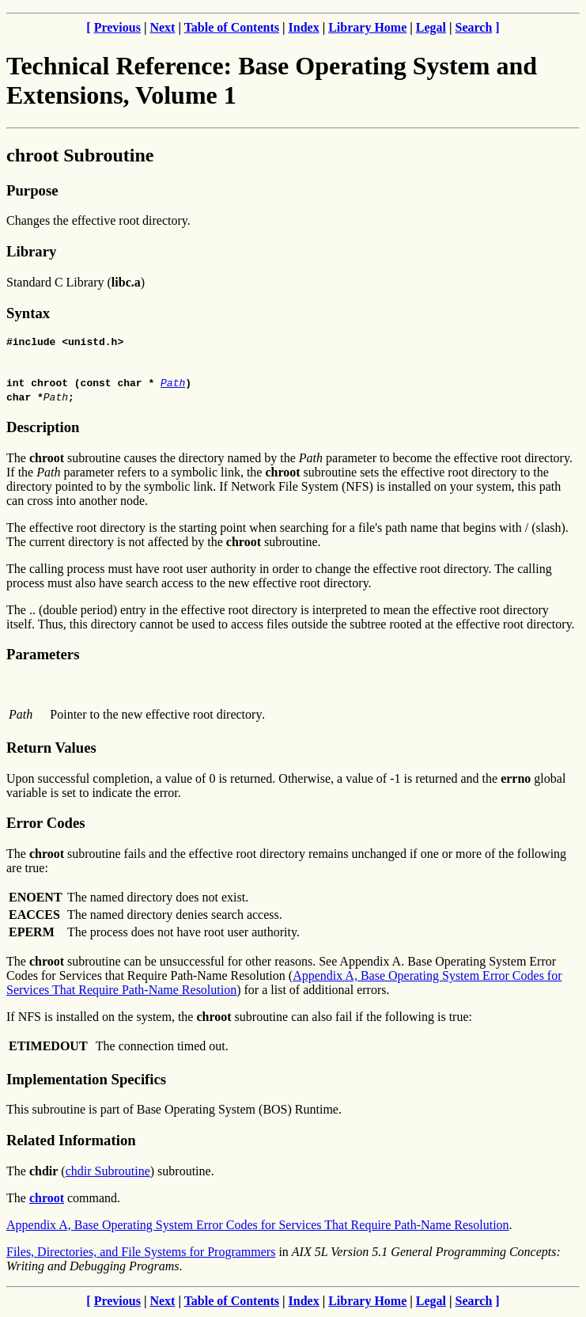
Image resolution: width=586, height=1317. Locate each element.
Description (42, 429)
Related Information (71, 1142)
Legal (431, 27)
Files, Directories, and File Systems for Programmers (140, 1254)
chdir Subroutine (108, 1173)
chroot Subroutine (79, 155)
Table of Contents (231, 27)
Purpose (32, 190)
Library (31, 251)
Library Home (367, 27)
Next (162, 27)
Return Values (51, 750)
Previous (117, 27)
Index (304, 27)
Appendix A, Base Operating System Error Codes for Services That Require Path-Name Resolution (257, 1227)
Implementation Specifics (86, 1081)
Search (474, 27)
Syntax (28, 313)
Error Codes (45, 825)
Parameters (42, 656)
